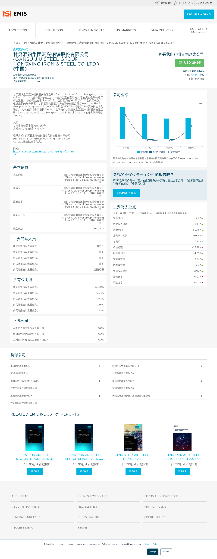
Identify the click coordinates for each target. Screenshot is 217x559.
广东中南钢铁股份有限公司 (23, 388)
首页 (15, 43)
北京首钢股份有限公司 (123, 373)
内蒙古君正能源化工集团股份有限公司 (131, 396)
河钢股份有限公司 (19, 373)
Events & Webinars (92, 496)
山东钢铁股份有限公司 (123, 381)
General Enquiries (26, 517)
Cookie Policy (154, 517)
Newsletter (87, 507)
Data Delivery (162, 31)
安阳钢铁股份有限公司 (123, 388)
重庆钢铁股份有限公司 (21, 396)
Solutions (54, 31)
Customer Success (198, 31)
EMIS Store (183, 3)
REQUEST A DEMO (199, 14)
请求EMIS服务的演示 (126, 193)
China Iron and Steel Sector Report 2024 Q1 (182, 457)
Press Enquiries (90, 517)
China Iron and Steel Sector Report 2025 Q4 (35, 457)
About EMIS (17, 31)
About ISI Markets (25, 507)
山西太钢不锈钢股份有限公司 (24, 381)
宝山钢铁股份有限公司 (21, 366)
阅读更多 (35, 471)
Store (82, 527)
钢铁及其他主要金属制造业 (45, 43)
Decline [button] (166, 552)
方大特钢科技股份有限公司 (23, 403)
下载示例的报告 (196, 79)
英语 (194, 75)
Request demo (22, 527)
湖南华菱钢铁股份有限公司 (125, 366)
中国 (24, 43)
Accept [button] (153, 552)
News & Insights (90, 31)
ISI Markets (126, 31)
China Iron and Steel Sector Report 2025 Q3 (84, 457)
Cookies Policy (151, 544)
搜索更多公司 (20, 49)
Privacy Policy (155, 507)
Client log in (204, 3)
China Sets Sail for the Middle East (133, 457)
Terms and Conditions (161, 496)
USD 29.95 (190, 62)
